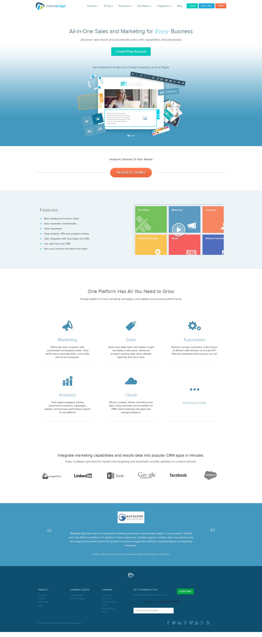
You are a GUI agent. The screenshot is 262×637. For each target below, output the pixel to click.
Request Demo (131, 173)
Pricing (108, 6)
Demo (221, 6)
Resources (125, 6)
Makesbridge (51, 6)
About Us (106, 598)
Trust (104, 612)
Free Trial (206, 6)
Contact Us (107, 595)
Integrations (164, 6)
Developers (145, 6)
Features (93, 6)
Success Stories (77, 598)
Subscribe (185, 591)
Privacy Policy (108, 608)
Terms (104, 605)
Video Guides (76, 595)
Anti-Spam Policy (109, 602)
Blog (179, 6)
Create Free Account (131, 52)
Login (192, 6)
